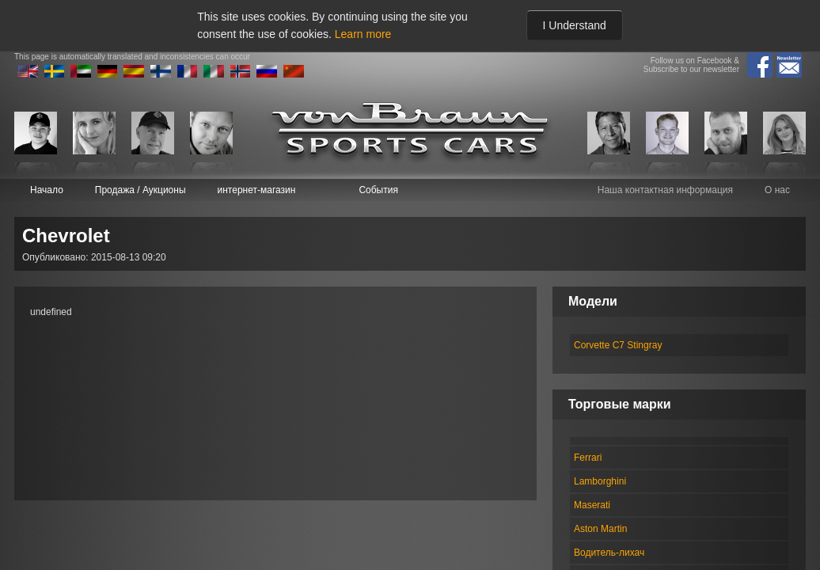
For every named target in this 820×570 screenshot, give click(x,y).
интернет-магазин (257, 190)
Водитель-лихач (609, 552)
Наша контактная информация (665, 190)
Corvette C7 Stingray (618, 345)
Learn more (363, 34)
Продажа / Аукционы (140, 190)
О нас (777, 190)
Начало (46, 190)
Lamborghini (600, 481)
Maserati (592, 505)
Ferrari (588, 457)
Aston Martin (600, 528)
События (378, 190)
